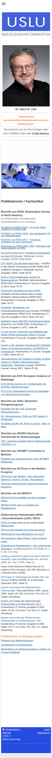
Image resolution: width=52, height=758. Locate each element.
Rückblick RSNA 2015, (13, 253)
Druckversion (11, 729)
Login (47, 729)
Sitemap (6, 732)
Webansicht (43, 732)
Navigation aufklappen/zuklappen (26, 4)
